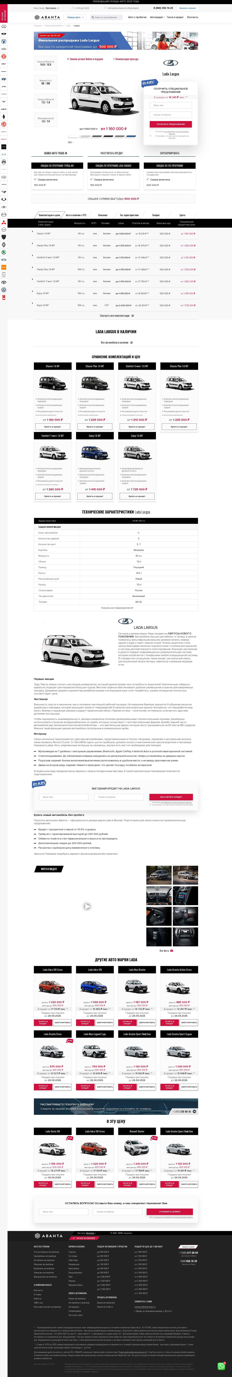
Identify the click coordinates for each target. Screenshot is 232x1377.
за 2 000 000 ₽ (141, 1276)
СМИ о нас (38, 1302)
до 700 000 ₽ (103, 1264)
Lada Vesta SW (53, 1131)
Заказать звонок (187, 8)
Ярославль (51, 8)
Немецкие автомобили (44, 1272)
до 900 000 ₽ (103, 1272)
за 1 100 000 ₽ (141, 1255)
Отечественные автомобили (46, 1251)
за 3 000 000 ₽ (141, 1284)
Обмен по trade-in (105, 1306)
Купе (70, 1276)
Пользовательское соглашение (47, 1306)
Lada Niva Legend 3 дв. (95, 1034)
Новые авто (73, 17)
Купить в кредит (52, 426)
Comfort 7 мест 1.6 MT (53, 435)
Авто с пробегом (137, 17)
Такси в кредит (175, 17)
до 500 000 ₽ (103, 1255)
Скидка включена (48, 179)
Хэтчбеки (73, 1255)
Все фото (166, 950)
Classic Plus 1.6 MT (95, 366)
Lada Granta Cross (53, 1034)
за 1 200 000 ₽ (141, 1260)
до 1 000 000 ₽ (103, 1276)
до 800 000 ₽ (103, 1268)
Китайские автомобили (44, 1260)
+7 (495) (182, 1111)
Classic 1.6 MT (53, 366)
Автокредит (156, 17)
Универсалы (74, 1264)
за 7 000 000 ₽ (141, 1293)
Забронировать (63, 1022)
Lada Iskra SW (95, 969)
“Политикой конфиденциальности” (133, 1352)
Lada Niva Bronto (137, 969)
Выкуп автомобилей (106, 1302)
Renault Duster (137, 1131)
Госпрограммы (75, 1310)
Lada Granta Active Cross (179, 969)
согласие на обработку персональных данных (173, 1217)
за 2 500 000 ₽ (141, 1280)
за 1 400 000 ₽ (141, 1268)
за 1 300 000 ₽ (141, 1264)
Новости (37, 1298)
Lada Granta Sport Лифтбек (137, 1034)
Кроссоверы (74, 1268)
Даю (171, 1217)
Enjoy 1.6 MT (95, 435)
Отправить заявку (170, 1211)
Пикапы (72, 1280)
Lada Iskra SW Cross (53, 969)
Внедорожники (75, 1272)
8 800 (189, 1261)
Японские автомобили (43, 1264)
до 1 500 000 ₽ (103, 1280)
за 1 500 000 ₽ (141, 1272)
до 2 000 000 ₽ (104, 1284)
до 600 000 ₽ (103, 1260)
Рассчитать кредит (171, 797)
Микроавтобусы (76, 1284)
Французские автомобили (45, 1276)
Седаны (72, 1251)
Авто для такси (75, 1314)
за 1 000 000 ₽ (141, 1251)
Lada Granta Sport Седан (179, 1034)
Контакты (192, 17)
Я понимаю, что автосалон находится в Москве (172, 805)
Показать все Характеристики (116, 608)
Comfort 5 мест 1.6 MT (137, 366)
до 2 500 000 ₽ (104, 1288)
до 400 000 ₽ (103, 1251)
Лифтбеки (73, 1260)
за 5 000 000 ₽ (141, 1288)
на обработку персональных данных (176, 803)
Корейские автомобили (44, 1268)
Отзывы (37, 1294)
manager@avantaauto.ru (145, 1306)
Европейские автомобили (45, 1255)
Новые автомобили (77, 1298)
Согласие (172, 803)
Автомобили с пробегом (79, 1302)
